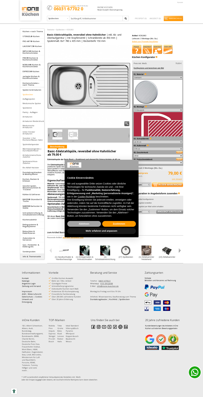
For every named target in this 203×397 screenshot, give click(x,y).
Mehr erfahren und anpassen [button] (101, 231)
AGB (24, 294)
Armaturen (27, 117)
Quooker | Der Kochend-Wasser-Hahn (33, 139)
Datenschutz (27, 296)
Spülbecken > (61, 30)
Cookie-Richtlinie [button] (86, 196)
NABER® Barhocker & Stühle (32, 207)
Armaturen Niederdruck (33, 121)
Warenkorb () (175, 18)
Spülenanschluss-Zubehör (30, 162)
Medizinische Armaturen (28, 126)
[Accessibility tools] (14, 391)
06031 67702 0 (104, 281)
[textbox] (96, 18)
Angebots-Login (29, 283)
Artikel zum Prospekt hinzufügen (145, 41)
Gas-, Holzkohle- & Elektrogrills (31, 246)
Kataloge (26, 281)
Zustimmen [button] (119, 223)
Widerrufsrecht (34, 294)
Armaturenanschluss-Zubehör (32, 156)
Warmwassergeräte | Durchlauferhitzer (32, 149)
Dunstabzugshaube (98, 299)
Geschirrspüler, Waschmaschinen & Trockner (32, 188)
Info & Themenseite (32, 256)
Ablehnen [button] (84, 223)
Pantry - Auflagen (30, 112)
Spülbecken (28, 94)
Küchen (30, 11)
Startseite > (51, 30)
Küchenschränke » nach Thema (31, 84)
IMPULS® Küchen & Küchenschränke (31, 52)
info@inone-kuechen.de (108, 286)
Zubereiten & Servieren (29, 239)
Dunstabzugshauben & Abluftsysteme (32, 173)
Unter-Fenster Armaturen (29, 133)
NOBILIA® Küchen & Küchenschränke (32, 65)
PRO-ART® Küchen (31, 41)
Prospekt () (141, 18)
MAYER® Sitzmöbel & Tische (32, 200)
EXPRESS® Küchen (31, 71)
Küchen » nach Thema (33, 31)
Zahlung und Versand (31, 286)
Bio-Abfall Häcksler (31, 167)
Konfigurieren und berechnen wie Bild (149, 68)
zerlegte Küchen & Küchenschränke (31, 77)
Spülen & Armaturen (32, 90)
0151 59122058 (106, 283)
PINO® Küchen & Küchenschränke (30, 59)
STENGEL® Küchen (31, 36)
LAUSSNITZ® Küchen (32, 46)
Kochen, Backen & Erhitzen (31, 180)
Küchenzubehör (30, 219)
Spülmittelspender (31, 144)
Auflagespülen (29, 99)
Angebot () (155, 18)
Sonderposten (29, 251)
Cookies (38, 296)
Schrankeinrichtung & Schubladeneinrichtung (33, 214)
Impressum (27, 291)
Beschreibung (57, 146)
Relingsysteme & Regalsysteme (30, 225)
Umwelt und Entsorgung (27, 300)
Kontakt (180, 2)
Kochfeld (113, 299)
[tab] (32, 31)
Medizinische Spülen (32, 103)
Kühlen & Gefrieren (31, 194)
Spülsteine (27, 108)
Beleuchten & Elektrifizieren (29, 232)
